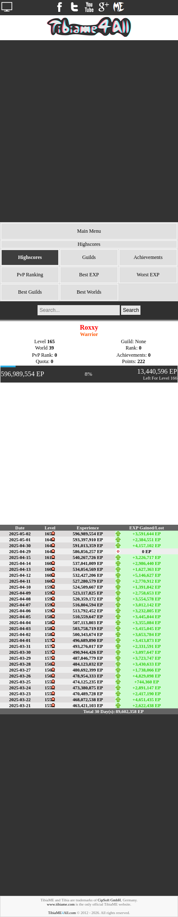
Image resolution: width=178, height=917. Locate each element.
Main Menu (89, 231)
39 (51, 348)
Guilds (89, 257)
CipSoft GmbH (109, 900)
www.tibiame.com (61, 904)
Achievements (148, 257)
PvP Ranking (30, 275)
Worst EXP (148, 275)
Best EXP (89, 275)
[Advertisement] (89, 131)
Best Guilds (30, 292)
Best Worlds (89, 292)
